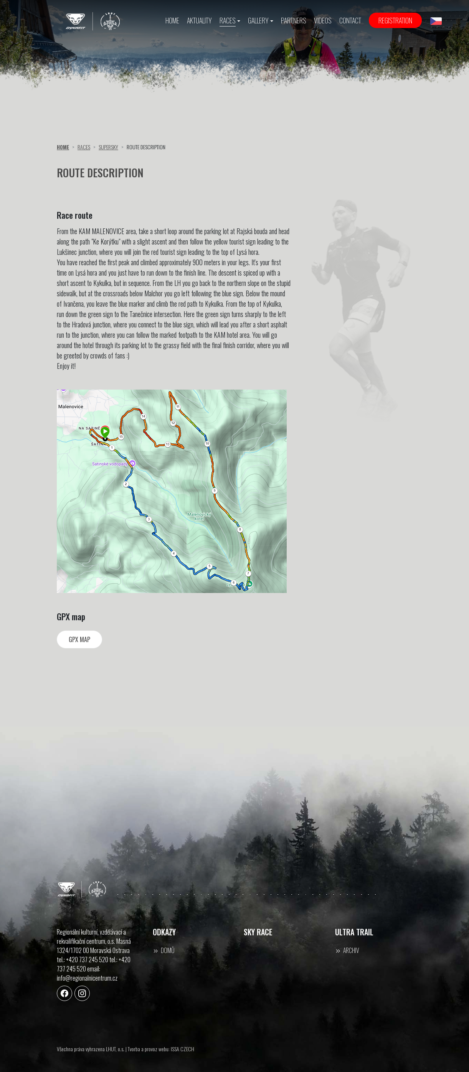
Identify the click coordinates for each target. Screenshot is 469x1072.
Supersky (108, 147)
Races (84, 147)
